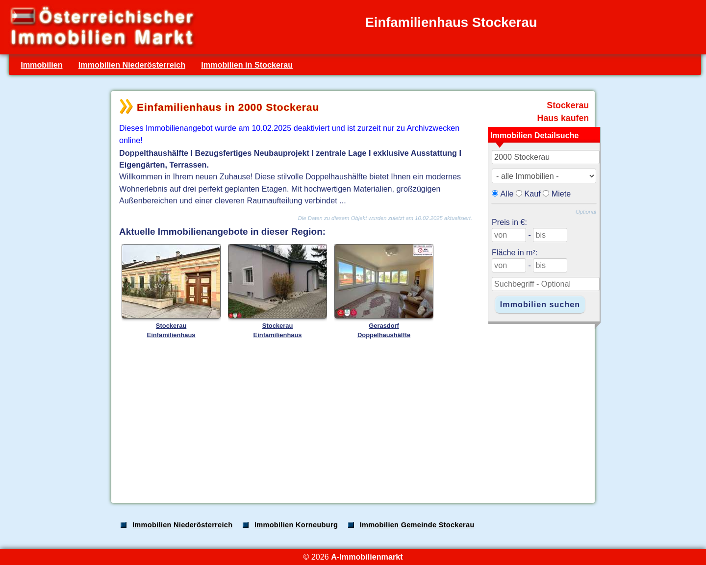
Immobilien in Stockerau (247, 64)
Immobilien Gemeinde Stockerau (417, 525)
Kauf (533, 193)
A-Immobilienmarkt (367, 556)
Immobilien (41, 64)
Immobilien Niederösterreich (131, 64)
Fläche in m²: (514, 252)
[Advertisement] (352, 418)
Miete (561, 193)
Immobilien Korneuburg (296, 525)
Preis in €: (509, 222)
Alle (507, 193)
